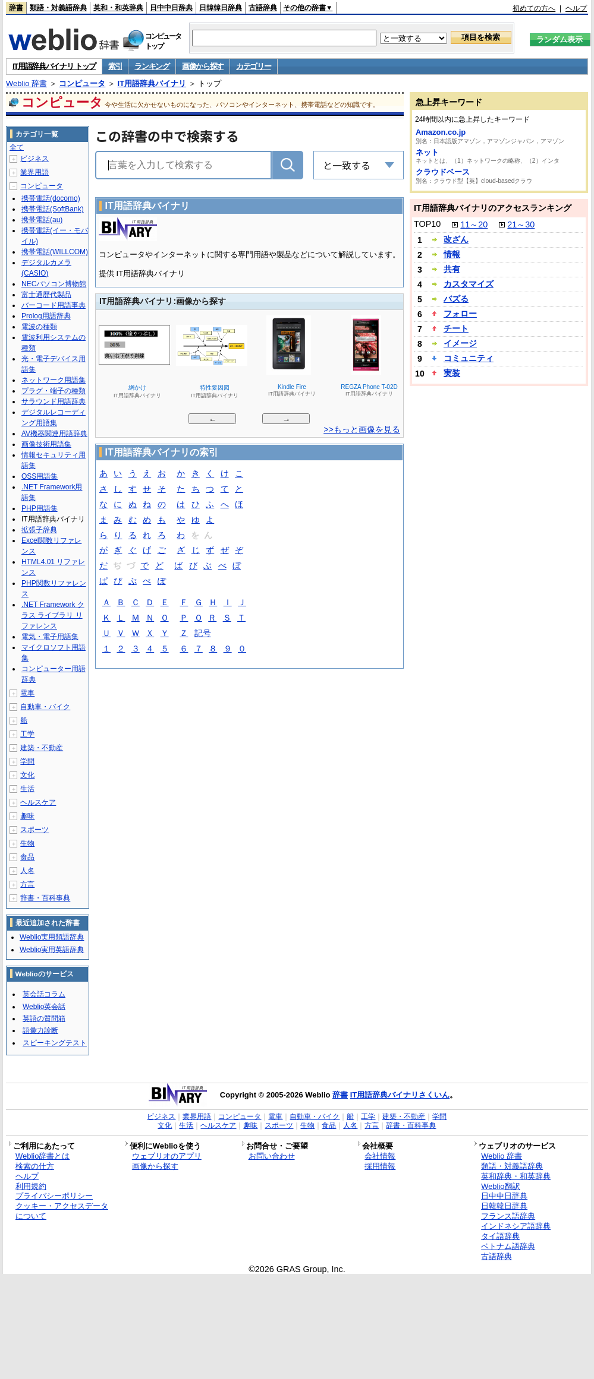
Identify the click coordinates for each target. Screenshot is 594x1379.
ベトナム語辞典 (508, 1246)
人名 (27, 870)
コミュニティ (469, 358)
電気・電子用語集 (49, 636)
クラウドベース (443, 171)
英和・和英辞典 (118, 7)
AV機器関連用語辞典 (54, 433)
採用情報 (379, 1166)
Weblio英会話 (44, 1006)
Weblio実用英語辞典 (52, 949)
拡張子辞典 (39, 530)
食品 (27, 857)
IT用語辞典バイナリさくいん (400, 1094)
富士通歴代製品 (46, 294)
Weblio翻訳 (500, 1186)
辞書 (16, 7)
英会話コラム (44, 994)
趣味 (27, 816)
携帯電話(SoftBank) (52, 209)
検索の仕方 (34, 1166)
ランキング (151, 66)
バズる (456, 298)
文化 (27, 775)
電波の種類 (39, 326)
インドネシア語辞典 (516, 1226)
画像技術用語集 (46, 444)
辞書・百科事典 (45, 898)
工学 (27, 734)
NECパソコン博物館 (53, 284)
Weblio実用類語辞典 (52, 937)
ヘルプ (576, 8)
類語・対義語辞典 (58, 7)
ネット (427, 152)
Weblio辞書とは (42, 1156)
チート (456, 328)
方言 (27, 884)
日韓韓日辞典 (220, 7)
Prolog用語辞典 (46, 316)
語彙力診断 (40, 1030)
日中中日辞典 (171, 7)
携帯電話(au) (41, 220)
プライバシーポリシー (54, 1195)
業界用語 (34, 172)
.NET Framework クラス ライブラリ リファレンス (52, 615)
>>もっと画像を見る (361, 429)
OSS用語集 (39, 476)
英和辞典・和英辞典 (516, 1176)
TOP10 (427, 224)
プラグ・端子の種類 (53, 391)
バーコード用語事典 (53, 305)
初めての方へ (534, 8)
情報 (452, 254)
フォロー (460, 313)
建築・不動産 (41, 748)
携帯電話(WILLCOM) (54, 252)
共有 (452, 269)
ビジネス (34, 158)
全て (17, 147)
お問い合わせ (272, 1156)
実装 (452, 373)
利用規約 (30, 1186)
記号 (202, 634)
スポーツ (34, 829)
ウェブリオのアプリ (167, 1156)
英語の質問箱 (44, 1018)
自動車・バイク (45, 707)
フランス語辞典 (508, 1216)
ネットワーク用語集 (53, 380)
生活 (27, 789)
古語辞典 (263, 7)
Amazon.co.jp (441, 132)
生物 (27, 843)
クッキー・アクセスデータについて (61, 1210)
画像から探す (203, 66)
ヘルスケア (38, 802)
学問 (27, 761)
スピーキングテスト (55, 1043)
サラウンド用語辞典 (53, 401)
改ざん (456, 239)
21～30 (521, 224)
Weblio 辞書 (26, 83)
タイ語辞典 (500, 1236)
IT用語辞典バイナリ (152, 83)
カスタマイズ (469, 284)
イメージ (460, 343)
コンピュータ (82, 83)
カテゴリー (253, 66)
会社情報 (379, 1156)
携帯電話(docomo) (50, 198)
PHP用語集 (39, 508)
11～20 (474, 224)
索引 (115, 66)
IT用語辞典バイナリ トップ (54, 66)
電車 (27, 693)
